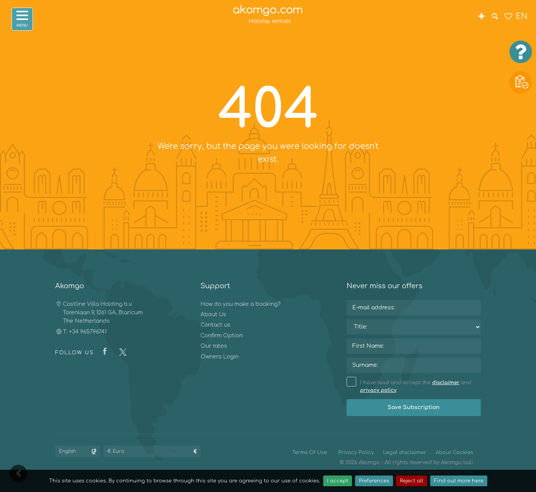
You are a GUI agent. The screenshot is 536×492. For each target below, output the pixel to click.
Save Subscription (414, 407)
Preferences (374, 481)
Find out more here (458, 481)
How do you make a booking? (241, 304)
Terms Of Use (309, 452)
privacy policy (378, 390)
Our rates (214, 346)
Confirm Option (222, 335)
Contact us (215, 325)
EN (522, 16)
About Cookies (454, 452)
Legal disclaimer (404, 452)
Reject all (411, 481)
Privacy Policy (356, 452)
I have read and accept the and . (409, 386)
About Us (213, 314)
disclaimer (445, 382)
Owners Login (219, 357)
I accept (337, 481)
